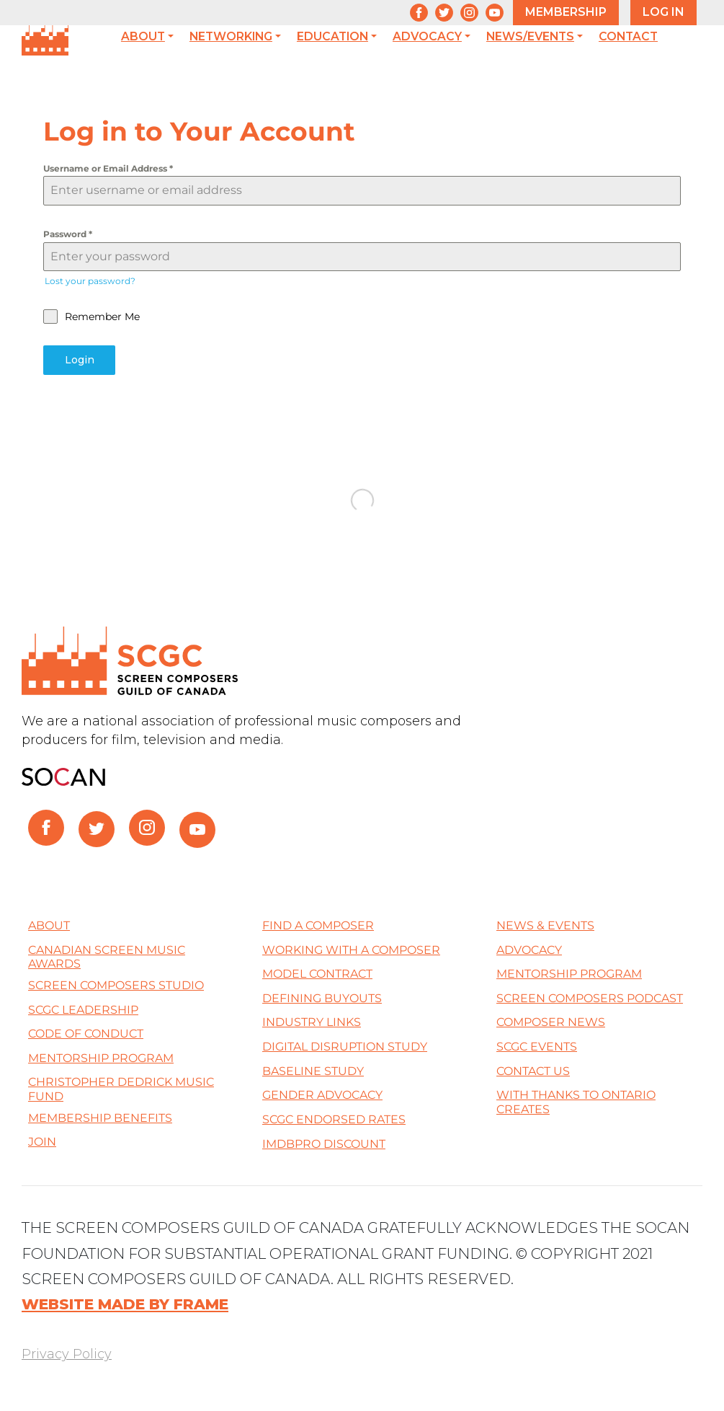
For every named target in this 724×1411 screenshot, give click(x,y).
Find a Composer (318, 925)
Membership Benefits (100, 1117)
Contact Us (533, 1070)
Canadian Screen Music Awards (106, 956)
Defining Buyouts (322, 997)
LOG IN (663, 12)
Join (42, 1142)
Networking (230, 37)
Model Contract (317, 974)
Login (79, 359)
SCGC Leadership (83, 1009)
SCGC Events (536, 1046)
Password (67, 234)
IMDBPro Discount (323, 1143)
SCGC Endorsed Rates (334, 1119)
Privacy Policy (67, 1354)
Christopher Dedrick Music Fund (121, 1089)
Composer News (550, 1022)
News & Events (545, 925)
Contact (628, 37)
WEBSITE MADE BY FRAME (125, 1304)
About (143, 37)
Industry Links (311, 1022)
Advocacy (427, 37)
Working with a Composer (351, 949)
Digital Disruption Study (344, 1046)
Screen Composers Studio (116, 985)
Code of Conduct (85, 1033)
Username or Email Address (108, 168)
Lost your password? (90, 280)
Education (332, 37)
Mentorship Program (101, 1057)
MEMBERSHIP (566, 12)
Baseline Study (313, 1070)
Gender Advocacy (322, 1095)
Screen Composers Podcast (589, 997)
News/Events (530, 37)
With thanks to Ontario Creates (576, 1102)
